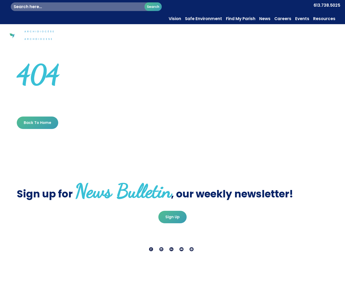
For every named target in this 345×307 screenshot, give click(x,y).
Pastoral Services (298, 30)
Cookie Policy (169, 301)
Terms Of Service (203, 301)
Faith (245, 30)
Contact (329, 30)
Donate (328, 41)
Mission (266, 30)
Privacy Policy (139, 301)
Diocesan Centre (215, 30)
